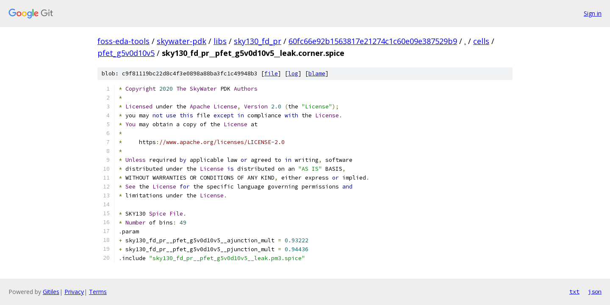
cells (481, 41)
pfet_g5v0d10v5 (126, 53)
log (293, 73)
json (595, 291)
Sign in (593, 13)
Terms (98, 292)
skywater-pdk (181, 41)
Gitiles (51, 292)
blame (316, 73)
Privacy (74, 292)
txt (574, 291)
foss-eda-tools (123, 41)
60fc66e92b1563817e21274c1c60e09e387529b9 (372, 41)
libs (220, 41)
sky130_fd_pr (257, 41)
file (271, 73)
